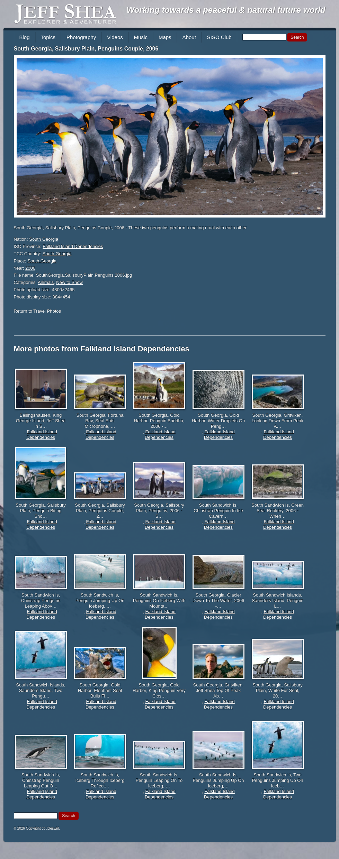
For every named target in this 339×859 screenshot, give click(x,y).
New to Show (69, 282)
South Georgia (43, 239)
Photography (81, 37)
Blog (24, 37)
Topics (48, 37)
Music (141, 37)
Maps (165, 37)
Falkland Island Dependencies (73, 246)
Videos (115, 37)
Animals (46, 282)
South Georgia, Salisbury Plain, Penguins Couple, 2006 (86, 49)
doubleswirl (50, 828)
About (189, 37)
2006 (30, 268)
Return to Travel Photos (37, 311)
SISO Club (219, 37)
